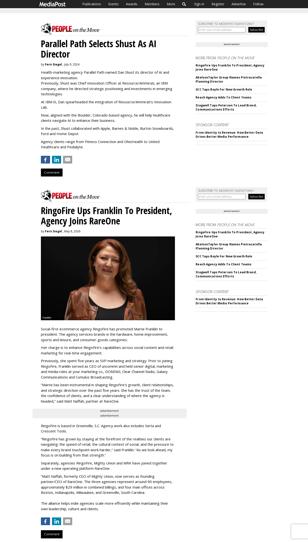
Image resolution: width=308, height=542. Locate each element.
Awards (131, 4)
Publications (91, 4)
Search (184, 4)
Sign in (199, 4)
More (171, 4)
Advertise (238, 4)
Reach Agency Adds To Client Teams (223, 97)
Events (113, 4)
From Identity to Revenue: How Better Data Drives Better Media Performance (229, 135)
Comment (51, 172)
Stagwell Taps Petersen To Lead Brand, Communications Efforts (226, 107)
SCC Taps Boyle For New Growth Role (224, 89)
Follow (258, 4)
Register (218, 4)
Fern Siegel (53, 64)
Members (152, 4)
